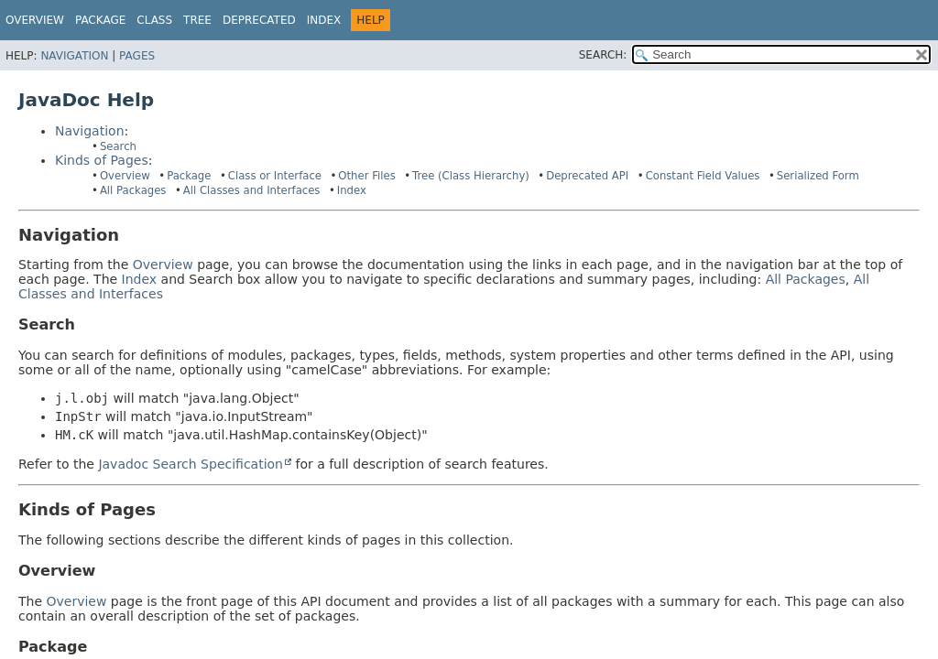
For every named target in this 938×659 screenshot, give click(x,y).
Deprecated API (587, 175)
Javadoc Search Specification (190, 464)
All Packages (133, 190)
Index (324, 20)
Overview (34, 20)
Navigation (74, 55)
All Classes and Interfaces (252, 190)
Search (118, 146)
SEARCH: (603, 55)
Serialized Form (818, 175)
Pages (137, 55)
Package (189, 175)
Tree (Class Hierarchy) (470, 175)
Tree (197, 20)
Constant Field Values (703, 175)
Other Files (366, 175)
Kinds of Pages (101, 160)
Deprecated (259, 20)
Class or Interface (275, 175)
